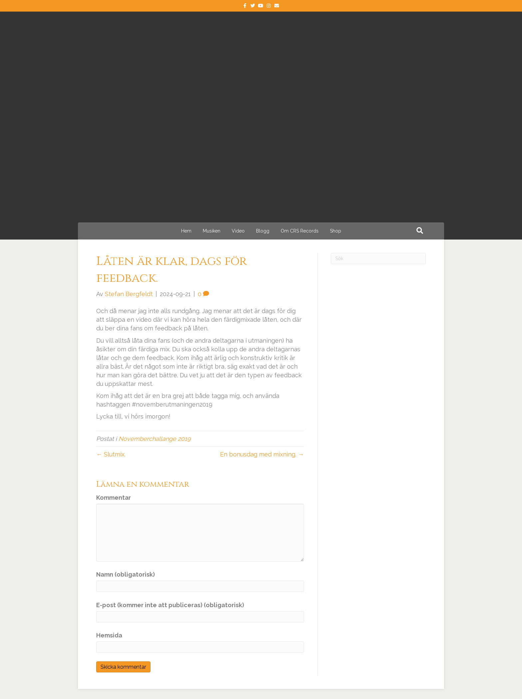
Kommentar (113, 497)
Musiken (211, 231)
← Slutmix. (111, 454)
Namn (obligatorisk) (125, 574)
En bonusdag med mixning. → (262, 454)
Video (238, 231)
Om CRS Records (300, 231)
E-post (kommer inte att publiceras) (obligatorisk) (170, 605)
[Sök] (420, 231)
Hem (186, 231)
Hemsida (109, 635)
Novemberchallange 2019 (155, 438)
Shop (335, 231)
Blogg (262, 231)
